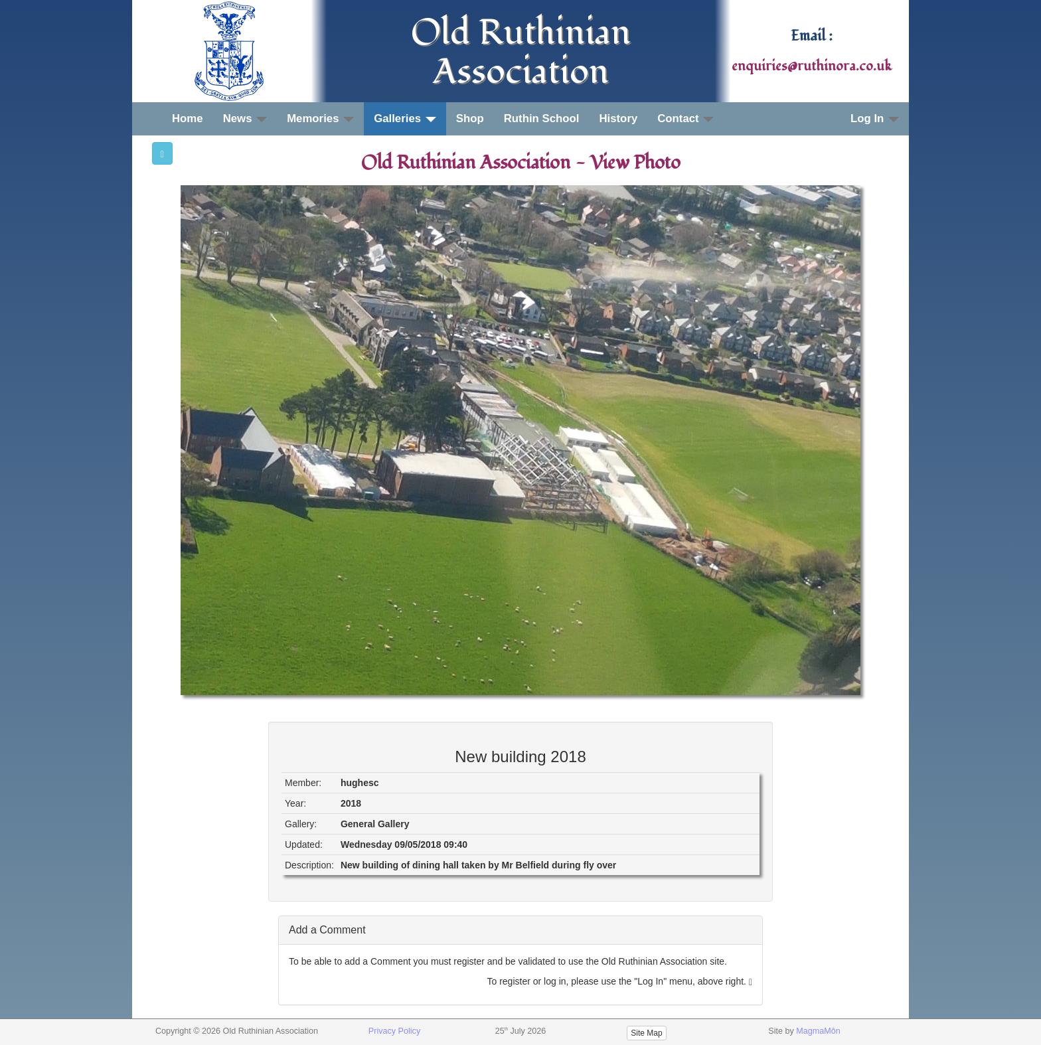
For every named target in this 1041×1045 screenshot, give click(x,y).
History (618, 118)
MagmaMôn (818, 1031)
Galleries (405, 118)
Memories (320, 118)
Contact (685, 118)
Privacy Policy (394, 1031)
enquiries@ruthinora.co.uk (812, 66)
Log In (874, 118)
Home (187, 118)
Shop (470, 118)
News (245, 118)
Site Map (646, 1033)
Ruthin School (542, 118)
